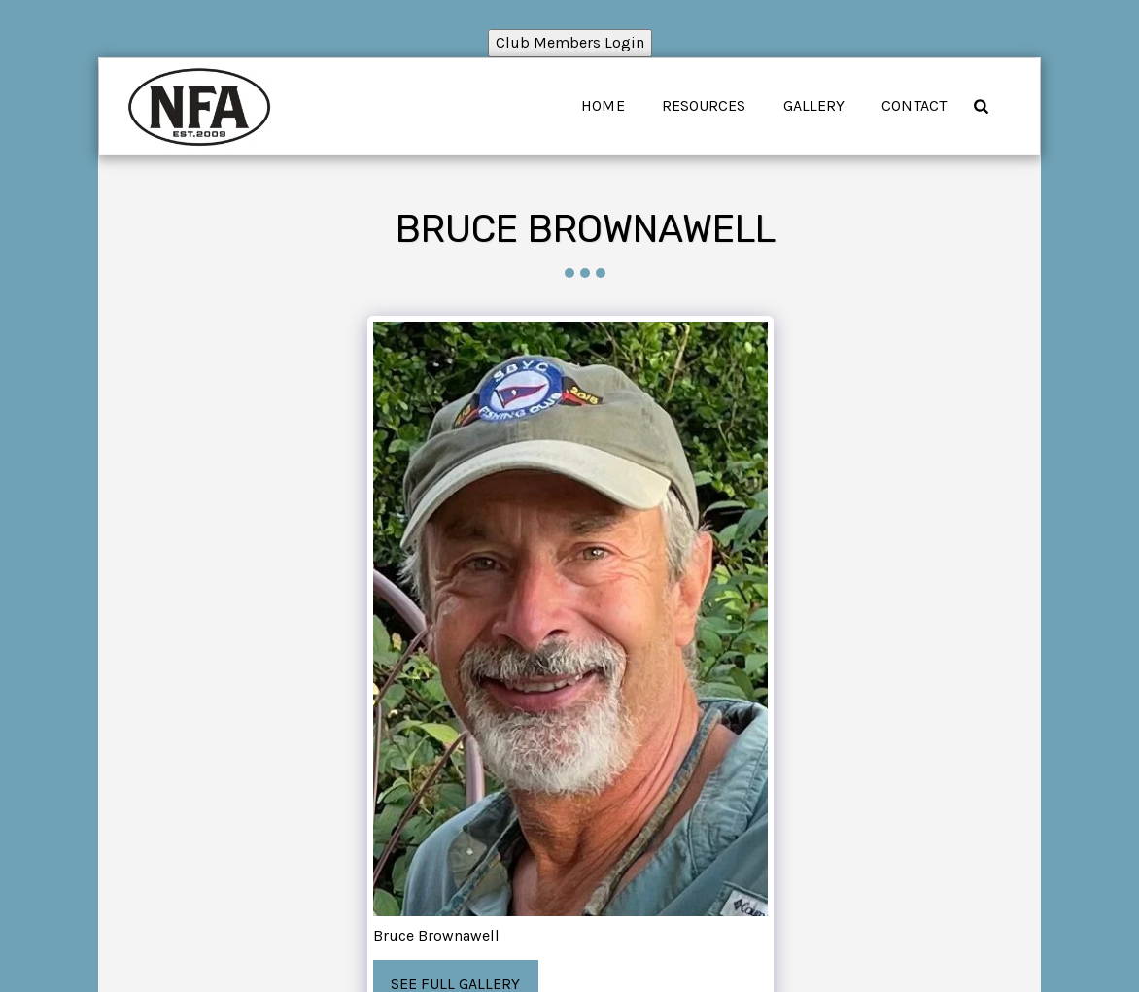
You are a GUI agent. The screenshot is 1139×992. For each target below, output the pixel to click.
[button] (980, 106)
